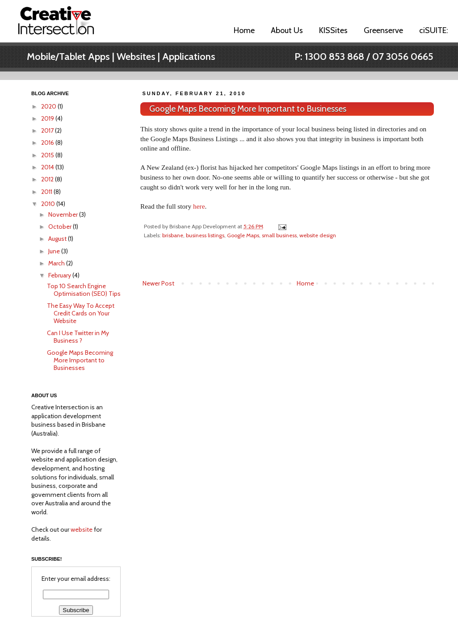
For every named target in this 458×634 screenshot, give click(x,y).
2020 (49, 106)
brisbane (172, 235)
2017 (48, 130)
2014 (48, 167)
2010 (48, 204)
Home (244, 30)
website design (317, 235)
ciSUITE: (433, 30)
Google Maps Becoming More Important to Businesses (247, 109)
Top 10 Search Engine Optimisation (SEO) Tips (84, 290)
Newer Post (158, 283)
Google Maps (243, 235)
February (60, 275)
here (199, 206)
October (60, 227)
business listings (205, 235)
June (54, 251)
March (57, 263)
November (63, 214)
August (58, 239)
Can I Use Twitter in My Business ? (78, 336)
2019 (48, 118)
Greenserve (383, 30)
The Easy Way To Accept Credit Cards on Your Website (80, 313)
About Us (287, 30)
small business (279, 235)
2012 (48, 179)
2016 (48, 143)
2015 (48, 155)
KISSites (333, 30)
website (81, 529)
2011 (47, 192)
